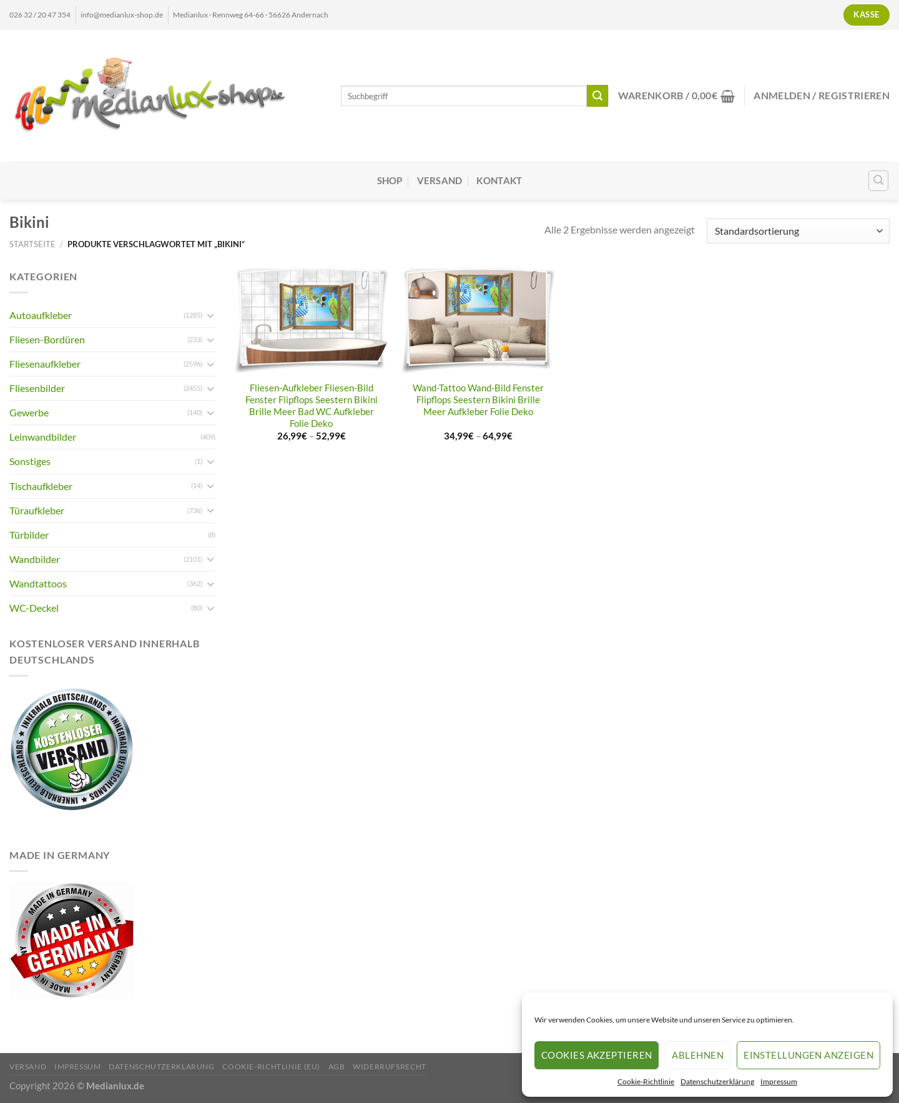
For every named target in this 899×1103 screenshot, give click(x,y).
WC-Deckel (34, 608)
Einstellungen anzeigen (808, 1055)
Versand (440, 180)
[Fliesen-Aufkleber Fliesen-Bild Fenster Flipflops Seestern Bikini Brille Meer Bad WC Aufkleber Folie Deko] (311, 321)
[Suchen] (878, 180)
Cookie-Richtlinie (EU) (271, 1066)
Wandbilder (34, 559)
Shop (390, 180)
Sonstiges (30, 461)
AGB (336, 1066)
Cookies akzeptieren (596, 1055)
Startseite (32, 244)
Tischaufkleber (40, 486)
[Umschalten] (210, 315)
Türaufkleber (36, 510)
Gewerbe (29, 412)
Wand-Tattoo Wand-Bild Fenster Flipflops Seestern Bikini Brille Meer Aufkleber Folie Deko (478, 400)
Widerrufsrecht (389, 1066)
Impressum (778, 1081)
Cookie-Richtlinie (645, 1081)
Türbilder (29, 535)
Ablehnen (698, 1055)
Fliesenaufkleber (45, 364)
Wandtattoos (38, 583)
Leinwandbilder (42, 437)
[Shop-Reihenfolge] (798, 230)
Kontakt (499, 180)
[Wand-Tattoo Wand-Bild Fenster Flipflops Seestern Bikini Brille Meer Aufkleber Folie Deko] (478, 321)
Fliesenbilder (37, 388)
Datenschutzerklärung (717, 1081)
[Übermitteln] (598, 95)
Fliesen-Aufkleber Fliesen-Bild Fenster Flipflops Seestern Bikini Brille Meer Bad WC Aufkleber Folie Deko (311, 406)
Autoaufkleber (40, 315)
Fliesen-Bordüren (47, 339)
